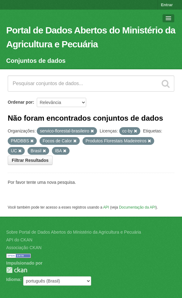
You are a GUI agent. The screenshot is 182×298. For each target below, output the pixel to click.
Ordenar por (20, 102)
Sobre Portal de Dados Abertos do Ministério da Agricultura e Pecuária (73, 232)
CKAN (16, 270)
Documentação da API (137, 207)
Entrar (167, 4)
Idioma (13, 279)
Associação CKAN (23, 247)
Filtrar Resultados (30, 160)
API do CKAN (19, 239)
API (106, 207)
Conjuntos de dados (36, 60)
